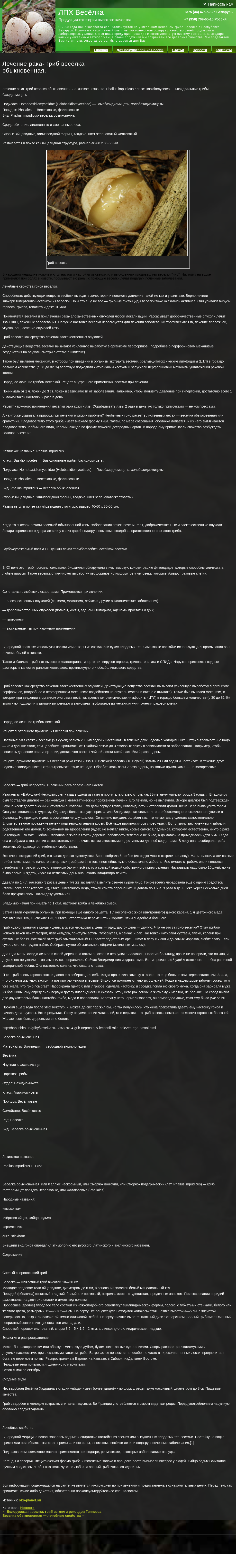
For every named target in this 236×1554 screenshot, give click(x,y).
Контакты (224, 50)
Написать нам (220, 4)
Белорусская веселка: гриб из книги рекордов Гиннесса (51, 1512)
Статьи (178, 50)
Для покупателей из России (140, 50)
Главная (101, 50)
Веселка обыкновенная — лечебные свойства (43, 1515)
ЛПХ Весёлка (81, 12)
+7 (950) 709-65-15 (198, 19)
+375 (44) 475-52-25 (199, 12)
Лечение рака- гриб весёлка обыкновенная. (43, 67)
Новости (200, 50)
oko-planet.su (30, 1500)
